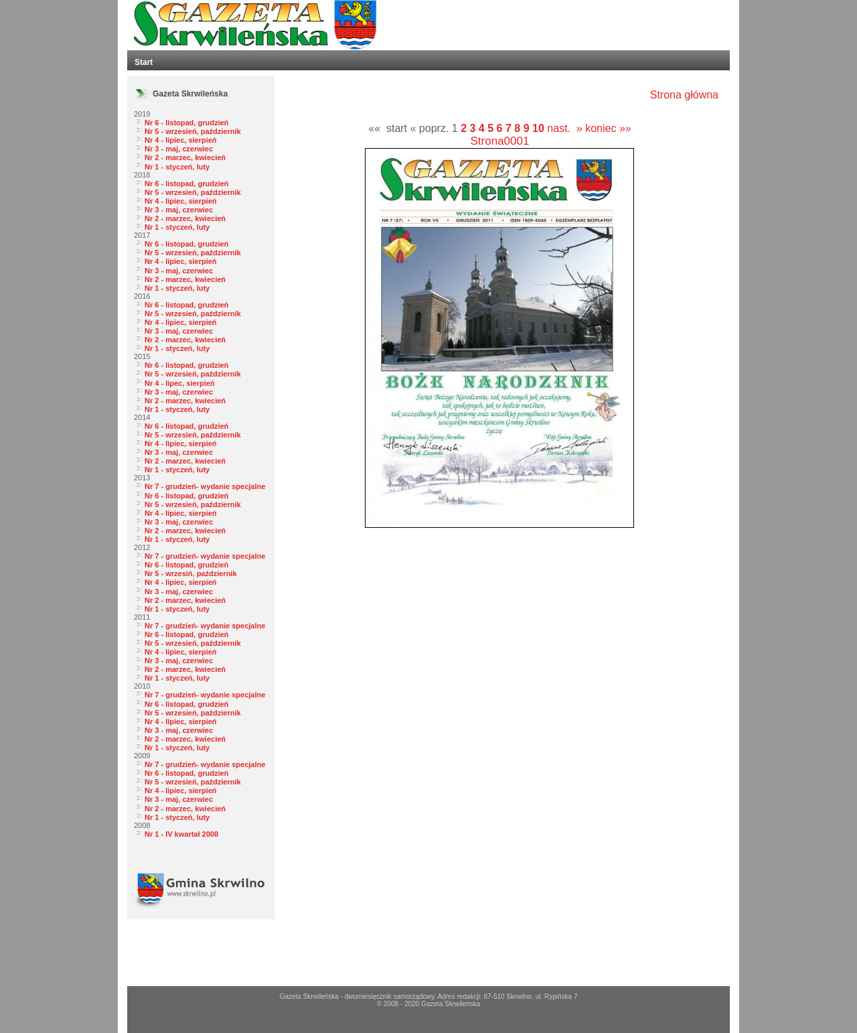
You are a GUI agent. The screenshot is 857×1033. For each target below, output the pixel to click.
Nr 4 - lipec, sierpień (180, 383)
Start (144, 62)
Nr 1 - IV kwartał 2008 (181, 834)
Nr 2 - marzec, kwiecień (185, 157)
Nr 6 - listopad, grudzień (186, 123)
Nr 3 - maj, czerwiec (179, 149)
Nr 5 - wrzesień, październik (193, 131)
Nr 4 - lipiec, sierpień (181, 140)
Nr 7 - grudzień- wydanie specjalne (205, 486)
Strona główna (684, 94)
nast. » (564, 128)
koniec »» (608, 128)
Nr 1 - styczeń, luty (177, 167)
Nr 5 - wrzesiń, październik (191, 573)
